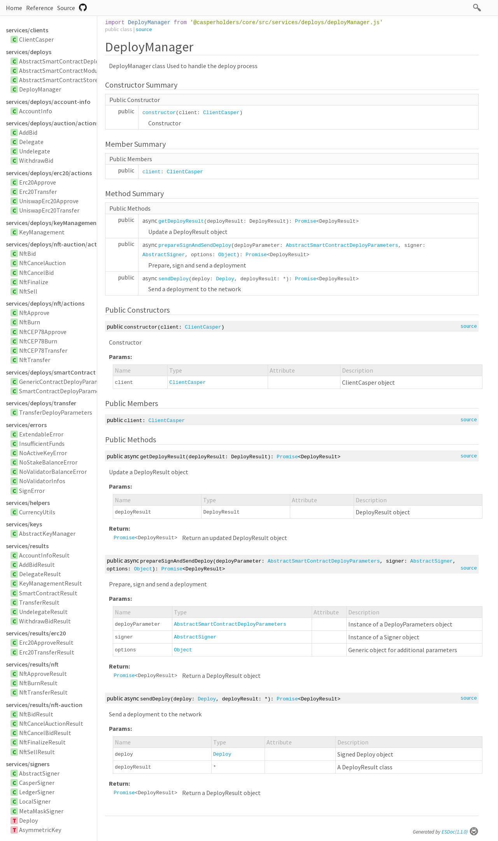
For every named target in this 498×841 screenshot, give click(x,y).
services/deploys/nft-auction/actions (51, 244)
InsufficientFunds (42, 443)
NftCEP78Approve (43, 332)
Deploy (28, 820)
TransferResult (39, 602)
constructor (159, 113)
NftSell (28, 291)
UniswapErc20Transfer (49, 210)
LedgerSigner (36, 792)
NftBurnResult (38, 683)
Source (66, 8)
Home (14, 8)
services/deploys (28, 52)
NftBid (27, 253)
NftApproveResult (43, 673)
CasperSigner (36, 782)
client (151, 172)
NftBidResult (36, 714)
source (144, 29)
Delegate (31, 142)
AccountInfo (35, 111)
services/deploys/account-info (48, 102)
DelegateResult (40, 574)
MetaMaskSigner (41, 811)
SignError (32, 490)
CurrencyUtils (37, 512)
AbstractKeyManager (47, 533)
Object (227, 255)
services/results (27, 546)
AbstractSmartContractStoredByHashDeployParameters (95, 80)
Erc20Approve (37, 182)
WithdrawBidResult (45, 621)
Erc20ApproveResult (46, 642)
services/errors (26, 425)
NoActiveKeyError (43, 453)
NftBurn (29, 322)
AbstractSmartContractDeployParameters (76, 61)
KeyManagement (42, 232)
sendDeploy (173, 279)
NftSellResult (37, 752)
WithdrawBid (36, 160)
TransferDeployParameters (55, 412)
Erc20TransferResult (46, 652)
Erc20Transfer (38, 191)
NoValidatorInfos (42, 481)
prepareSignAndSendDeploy (194, 245)
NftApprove (34, 313)
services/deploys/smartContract (51, 372)
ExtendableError (41, 434)
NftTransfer (34, 360)
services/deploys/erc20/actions (49, 173)
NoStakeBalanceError (48, 462)
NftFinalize (33, 282)
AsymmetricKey (40, 830)
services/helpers (28, 503)
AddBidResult (37, 564)
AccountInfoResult (44, 555)
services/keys (24, 524)
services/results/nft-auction (44, 705)
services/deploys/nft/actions (45, 303)
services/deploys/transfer (41, 403)
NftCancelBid (36, 272)
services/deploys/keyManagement (51, 223)
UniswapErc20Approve (49, 201)
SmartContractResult (48, 593)
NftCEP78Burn (38, 341)
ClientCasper (36, 39)
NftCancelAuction (42, 263)
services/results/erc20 (36, 633)
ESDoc (460, 832)
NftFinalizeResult (42, 742)
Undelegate (34, 151)
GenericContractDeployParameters (66, 381)
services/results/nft (32, 664)
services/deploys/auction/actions (51, 123)
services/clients (27, 30)
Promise (305, 221)
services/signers (27, 764)
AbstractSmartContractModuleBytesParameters (84, 70)
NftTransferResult (43, 692)
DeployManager (40, 89)
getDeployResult (181, 221)
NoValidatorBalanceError (53, 471)
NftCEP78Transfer (43, 350)
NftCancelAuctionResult (51, 723)
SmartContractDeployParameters (64, 391)
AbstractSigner (39, 773)
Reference (39, 8)
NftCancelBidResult (45, 733)
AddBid (28, 132)
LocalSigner (35, 801)
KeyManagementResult (50, 583)
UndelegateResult (43, 612)
